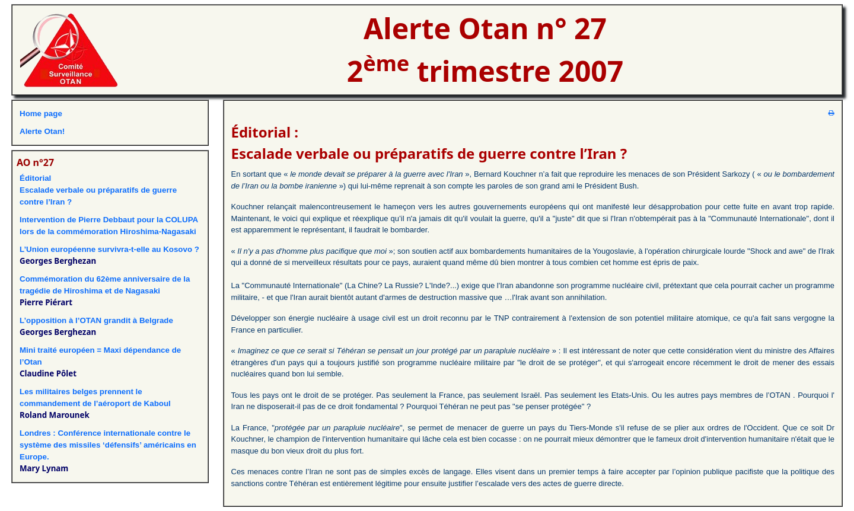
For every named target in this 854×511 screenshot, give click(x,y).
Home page (41, 113)
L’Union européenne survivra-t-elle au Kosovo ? (109, 249)
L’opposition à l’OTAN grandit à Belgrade (96, 320)
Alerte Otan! (42, 131)
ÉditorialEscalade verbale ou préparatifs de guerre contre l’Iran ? (98, 190)
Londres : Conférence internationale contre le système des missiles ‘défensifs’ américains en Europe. (108, 445)
